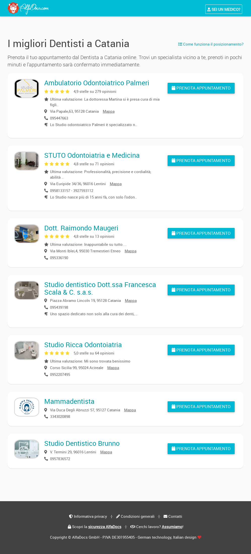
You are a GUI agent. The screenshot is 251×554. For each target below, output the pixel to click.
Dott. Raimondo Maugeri (81, 227)
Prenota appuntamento (201, 88)
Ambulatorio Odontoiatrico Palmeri (96, 82)
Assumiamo (172, 526)
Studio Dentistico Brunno (82, 443)
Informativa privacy (90, 516)
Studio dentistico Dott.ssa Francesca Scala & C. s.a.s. (100, 288)
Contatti (175, 516)
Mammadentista (69, 401)
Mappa (109, 111)
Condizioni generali (138, 516)
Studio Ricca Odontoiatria (83, 344)
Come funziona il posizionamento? (210, 44)
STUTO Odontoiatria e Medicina (92, 155)
